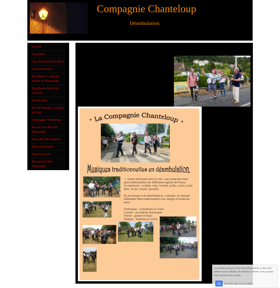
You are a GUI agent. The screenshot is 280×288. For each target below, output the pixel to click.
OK (219, 283)
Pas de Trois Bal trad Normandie (44, 129)
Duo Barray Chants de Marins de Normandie (45, 79)
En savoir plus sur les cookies (238, 283)
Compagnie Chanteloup (46, 119)
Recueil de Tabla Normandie (42, 164)
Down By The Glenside (46, 139)
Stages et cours (41, 154)
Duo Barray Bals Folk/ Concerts (46, 91)
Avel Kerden (39, 100)
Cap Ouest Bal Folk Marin (48, 61)
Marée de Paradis (42, 146)
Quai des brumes (42, 69)
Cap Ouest (38, 54)
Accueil (36, 46)
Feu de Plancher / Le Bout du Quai (48, 110)
